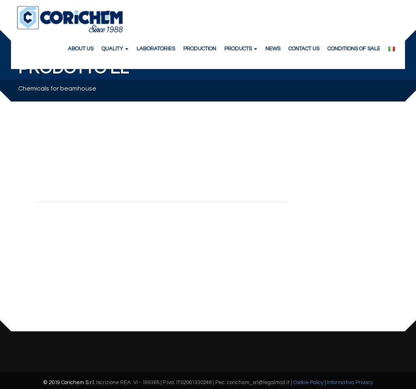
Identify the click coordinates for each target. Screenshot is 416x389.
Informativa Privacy (350, 382)
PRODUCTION (199, 49)
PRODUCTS (240, 49)
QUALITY (115, 49)
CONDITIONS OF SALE (353, 49)
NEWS (272, 49)
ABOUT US (80, 49)
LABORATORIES (155, 49)
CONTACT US (303, 49)
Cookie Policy (308, 382)
